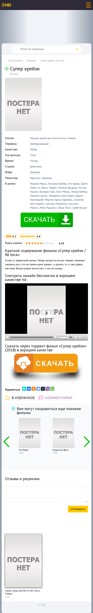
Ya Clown (23, 449)
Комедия (35, 172)
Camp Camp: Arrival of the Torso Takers (22, 592)
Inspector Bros (60, 449)
